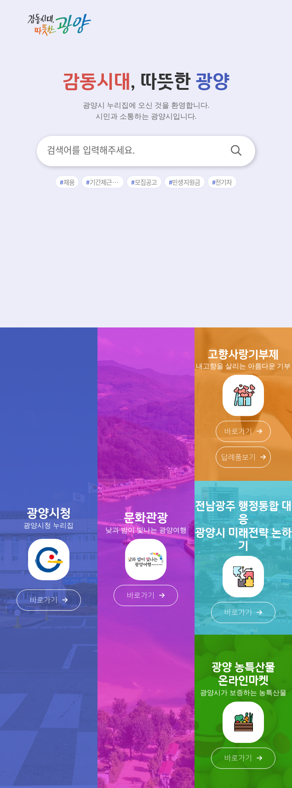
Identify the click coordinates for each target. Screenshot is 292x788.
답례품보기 (243, 457)
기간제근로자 (107, 182)
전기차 (223, 182)
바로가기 (49, 600)
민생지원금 (186, 182)
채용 (69, 182)
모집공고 (146, 182)
